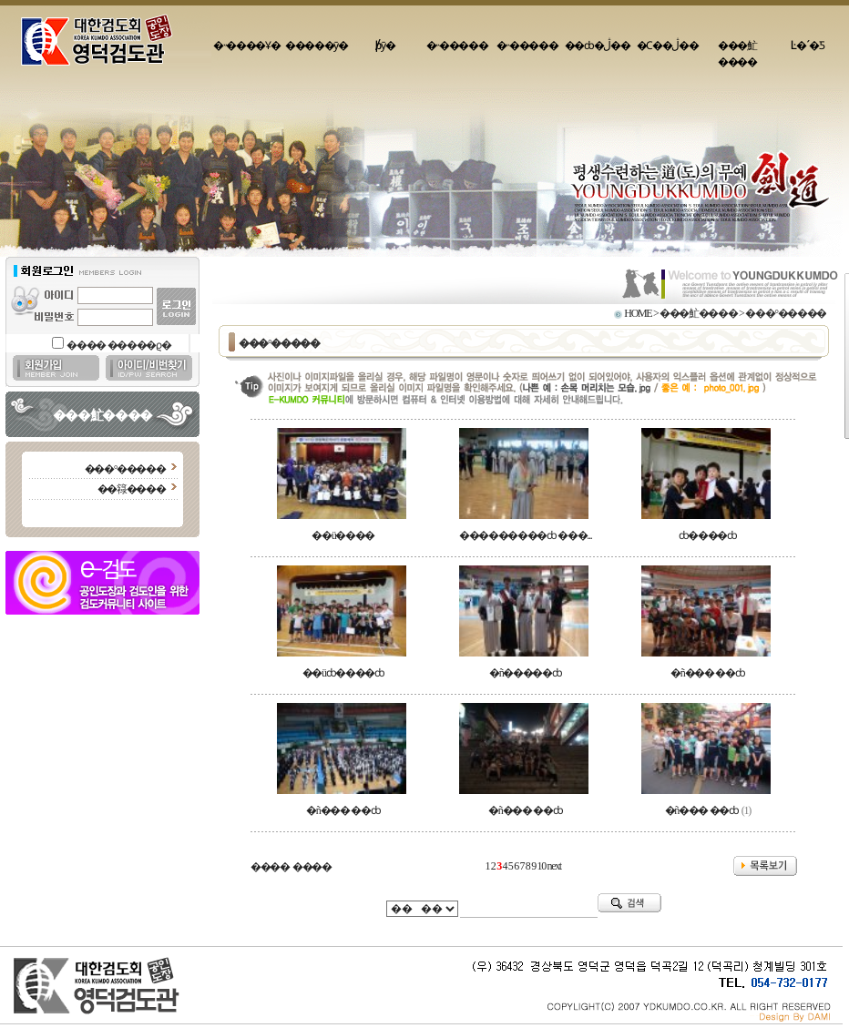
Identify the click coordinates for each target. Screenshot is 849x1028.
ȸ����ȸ (708, 535)
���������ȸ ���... (525, 535)
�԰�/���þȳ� (387, 45)
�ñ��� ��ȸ (707, 673)
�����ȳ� (316, 45)
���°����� (125, 469)
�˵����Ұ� (246, 45)
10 (541, 866)
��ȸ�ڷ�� (597, 45)
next (554, 866)
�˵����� (457, 45)
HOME (637, 313)
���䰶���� (737, 53)
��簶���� (131, 489)
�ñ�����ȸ (525, 673)
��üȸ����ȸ (343, 673)
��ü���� (343, 535)
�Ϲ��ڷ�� (668, 45)
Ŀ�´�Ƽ (807, 45)
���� (270, 866)
